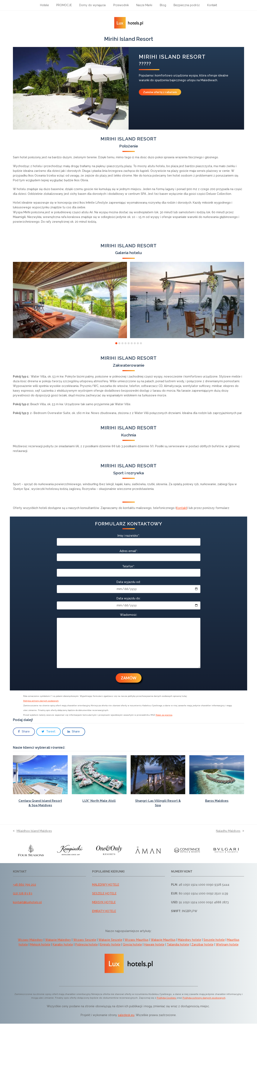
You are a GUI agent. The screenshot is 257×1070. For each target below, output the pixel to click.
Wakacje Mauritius (163, 939)
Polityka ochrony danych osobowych (41, 701)
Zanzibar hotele (202, 944)
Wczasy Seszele (84, 939)
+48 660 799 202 (24, 884)
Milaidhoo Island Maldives (32, 831)
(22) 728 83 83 (22, 893)
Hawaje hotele (154, 944)
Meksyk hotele (40, 944)
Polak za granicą (164, 715)
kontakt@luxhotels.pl (27, 902)
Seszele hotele (214, 939)
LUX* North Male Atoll (99, 801)
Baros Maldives (216, 801)
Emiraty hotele (110, 944)
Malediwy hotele (189, 939)
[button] (116, 343)
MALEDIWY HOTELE (105, 884)
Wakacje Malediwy (58, 939)
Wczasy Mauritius (136, 939)
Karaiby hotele (63, 944)
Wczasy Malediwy (30, 939)
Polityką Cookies (167, 997)
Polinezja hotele (86, 944)
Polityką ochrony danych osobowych (204, 997)
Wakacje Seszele (110, 939)
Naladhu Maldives (230, 831)
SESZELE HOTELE (104, 893)
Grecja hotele (132, 944)
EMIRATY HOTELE (104, 911)
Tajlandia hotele (178, 944)
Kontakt (181, 508)
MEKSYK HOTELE (104, 902)
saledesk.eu (126, 1015)
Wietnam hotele (227, 944)
